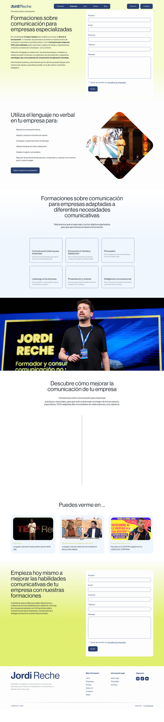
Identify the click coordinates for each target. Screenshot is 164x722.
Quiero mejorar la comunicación (25, 183)
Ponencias (60, 6)
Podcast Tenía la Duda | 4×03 (120, 556)
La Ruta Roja (149, 718)
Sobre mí (133, 6)
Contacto (146, 6)
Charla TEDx (17, 556)
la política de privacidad (117, 95)
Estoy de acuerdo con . (108, 95)
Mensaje (92, 67)
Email (90, 38)
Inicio (12, 18)
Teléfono (92, 57)
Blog (105, 6)
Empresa (91, 47)
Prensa (95, 6)
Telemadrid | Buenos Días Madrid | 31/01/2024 (77, 556)
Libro (85, 6)
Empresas (73, 6)
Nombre (91, 28)
